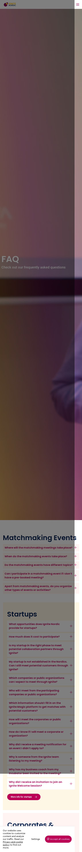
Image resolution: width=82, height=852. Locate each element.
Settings (43, 842)
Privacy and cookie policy (16, 845)
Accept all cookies (67, 842)
